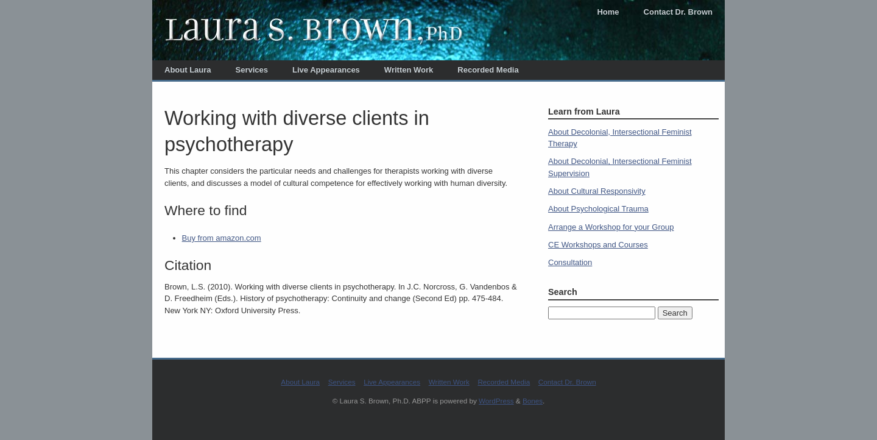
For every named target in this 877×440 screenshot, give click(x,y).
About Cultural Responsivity (597, 191)
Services (252, 69)
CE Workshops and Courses (598, 244)
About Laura (187, 69)
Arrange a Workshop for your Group (611, 227)
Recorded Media (487, 69)
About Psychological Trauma (598, 208)
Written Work (408, 69)
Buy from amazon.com (221, 238)
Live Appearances (326, 69)
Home (608, 11)
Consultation (570, 262)
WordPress (496, 401)
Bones (533, 401)
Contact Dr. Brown (678, 11)
